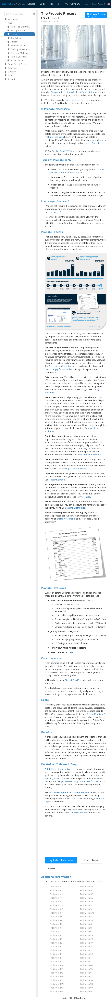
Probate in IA (56, 939)
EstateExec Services (78, 812)
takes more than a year (76, 100)
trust (70, 652)
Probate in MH (56, 976)
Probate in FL (56, 924)
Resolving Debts (57, 479)
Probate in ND (87, 897)
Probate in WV (86, 987)
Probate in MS (86, 886)
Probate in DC (56, 916)
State (55, 18)
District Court (71, 680)
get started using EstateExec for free (80, 781)
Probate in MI (56, 980)
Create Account (98, 4)
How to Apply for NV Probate (59, 369)
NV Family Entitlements (89, 454)
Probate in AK (56, 886)
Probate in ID (56, 942)
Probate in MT (87, 890)
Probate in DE (56, 920)
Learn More (91, 860)
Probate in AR (56, 894)
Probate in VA (86, 969)
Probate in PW (87, 942)
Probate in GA (56, 927)
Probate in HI (56, 935)
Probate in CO (56, 909)
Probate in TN (86, 957)
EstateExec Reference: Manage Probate (69, 792)
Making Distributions (76, 507)
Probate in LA (56, 961)
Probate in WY (86, 991)
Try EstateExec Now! (61, 860)
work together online (55, 778)
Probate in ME (56, 972)
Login (87, 4)
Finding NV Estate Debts (74, 468)
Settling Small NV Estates (64, 151)
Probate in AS (56, 897)
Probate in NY (86, 920)
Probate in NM (87, 912)
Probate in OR (86, 931)
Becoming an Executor (60, 366)
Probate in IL (56, 946)
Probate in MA (56, 965)
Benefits (96, 143)
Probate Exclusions (54, 136)
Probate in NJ (86, 909)
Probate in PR (86, 939)
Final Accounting (67, 518)
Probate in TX (86, 961)
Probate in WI (86, 984)
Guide (43, 4)
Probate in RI (86, 946)
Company (75, 4)
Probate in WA (87, 980)
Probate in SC (86, 950)
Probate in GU (56, 931)
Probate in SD (86, 954)
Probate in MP (56, 991)
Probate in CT (56, 912)
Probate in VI (86, 972)
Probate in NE (86, 901)
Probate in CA (56, 905)
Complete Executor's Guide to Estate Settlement (75, 92)
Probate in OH (86, 924)
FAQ (66, 4)
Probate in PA (86, 935)
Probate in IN (56, 950)
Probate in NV (86, 916)
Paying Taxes (83, 496)
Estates (32, 4)
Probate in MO (57, 987)
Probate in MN (57, 984)
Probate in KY (56, 957)
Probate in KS (56, 954)
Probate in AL (56, 890)
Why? (51, 869)
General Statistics (95, 714)
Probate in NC (86, 894)
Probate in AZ (56, 901)
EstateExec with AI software (59, 769)
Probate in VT (86, 976)
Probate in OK (86, 927)
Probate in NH (86, 905)
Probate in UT (86, 965)
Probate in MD (57, 969)
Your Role (55, 4)
